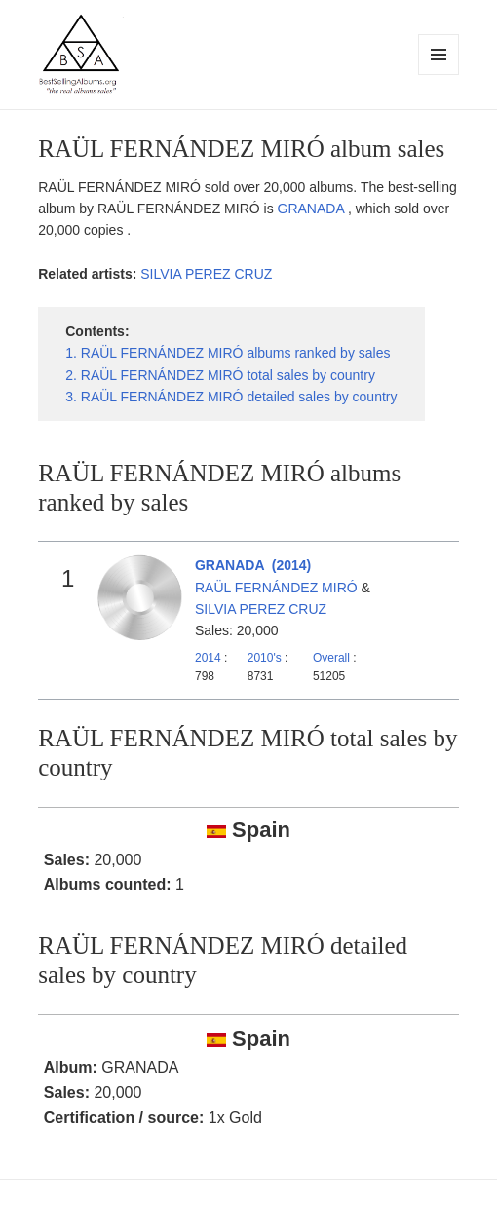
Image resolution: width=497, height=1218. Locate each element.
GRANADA (313, 208)
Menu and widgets (439, 74)
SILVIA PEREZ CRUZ (206, 274)
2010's (266, 658)
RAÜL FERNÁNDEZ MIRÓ (276, 587)
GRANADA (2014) (253, 565)
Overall (331, 658)
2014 (208, 658)
